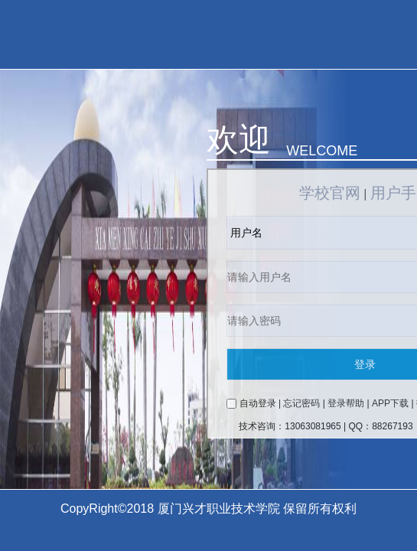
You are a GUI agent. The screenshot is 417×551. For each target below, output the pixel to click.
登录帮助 (345, 403)
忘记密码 (301, 403)
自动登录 (257, 403)
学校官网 (329, 192)
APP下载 (390, 403)
